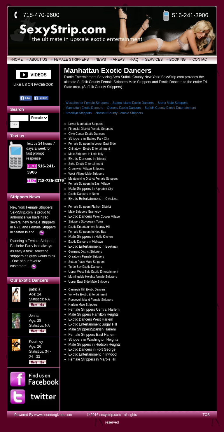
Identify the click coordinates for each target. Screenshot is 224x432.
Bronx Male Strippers (173, 102)
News (101, 59)
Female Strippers (71, 59)
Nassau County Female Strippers (119, 113)
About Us (38, 59)
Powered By (24, 415)
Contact (200, 59)
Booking (177, 59)
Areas (119, 59)
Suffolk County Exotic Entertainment (170, 107)
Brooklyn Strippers (79, 113)
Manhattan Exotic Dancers (84, 107)
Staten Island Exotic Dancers (133, 102)
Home (17, 59)
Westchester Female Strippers (87, 102)
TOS (206, 415)
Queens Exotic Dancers (124, 107)
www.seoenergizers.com (53, 415)
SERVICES (153, 59)
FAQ (134, 59)
